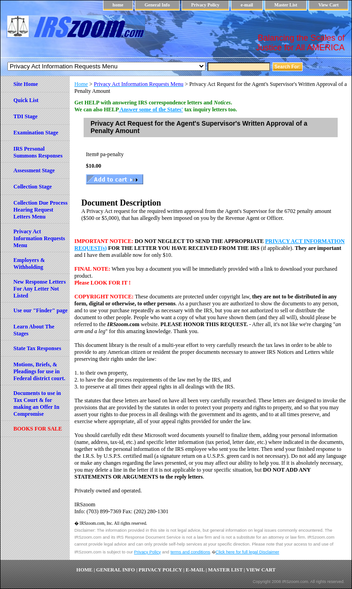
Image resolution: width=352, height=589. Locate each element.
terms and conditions (190, 552)
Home (81, 84)
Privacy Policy (205, 4)
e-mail (247, 4)
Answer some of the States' (151, 109)
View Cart (328, 4)
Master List (285, 4)
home (118, 4)
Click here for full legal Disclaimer (247, 552)
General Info (157, 4)
